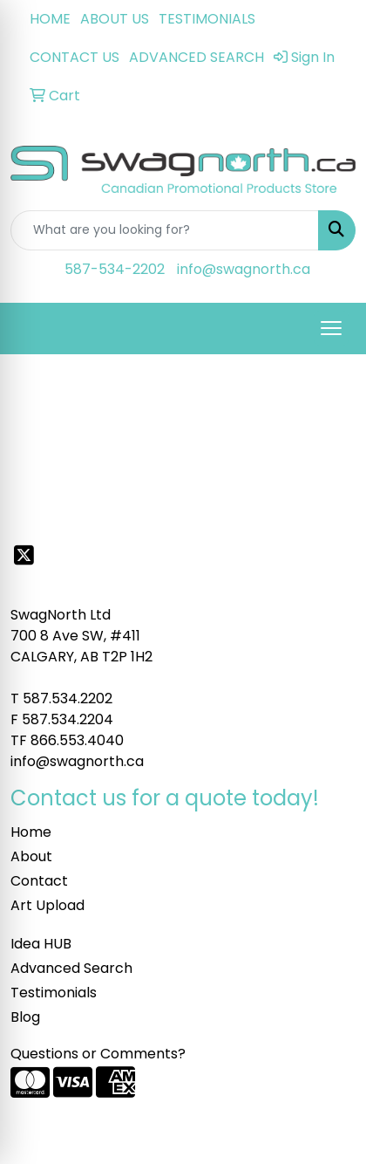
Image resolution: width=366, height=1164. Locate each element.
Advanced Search (71, 968)
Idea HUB (40, 944)
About (31, 856)
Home (30, 832)
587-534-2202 (114, 269)
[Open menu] (331, 328)
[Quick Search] (164, 230)
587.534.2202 (67, 698)
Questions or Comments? (98, 1054)
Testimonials (53, 993)
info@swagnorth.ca (243, 269)
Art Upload (47, 905)
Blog (25, 1017)
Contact (39, 881)
